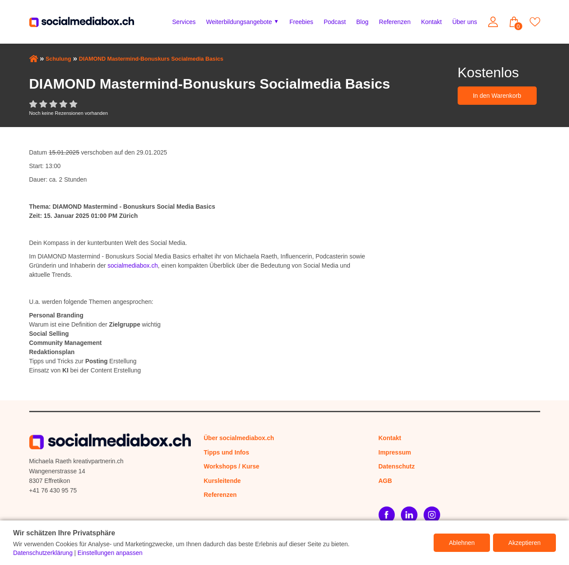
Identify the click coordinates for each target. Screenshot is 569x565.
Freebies (301, 21)
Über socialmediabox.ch (239, 437)
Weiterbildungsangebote (239, 21)
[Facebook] (387, 514)
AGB (385, 480)
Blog (362, 21)
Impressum (395, 452)
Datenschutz (397, 466)
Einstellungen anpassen (110, 552)
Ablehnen (462, 542)
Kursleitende (222, 480)
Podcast (335, 21)
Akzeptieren (524, 542)
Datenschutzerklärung (42, 552)
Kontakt (431, 21)
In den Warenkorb (497, 95)
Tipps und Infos (226, 452)
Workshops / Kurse (231, 466)
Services (184, 21)
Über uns (464, 21)
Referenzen (394, 21)
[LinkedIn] (409, 514)
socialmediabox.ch (132, 265)
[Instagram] (432, 514)
